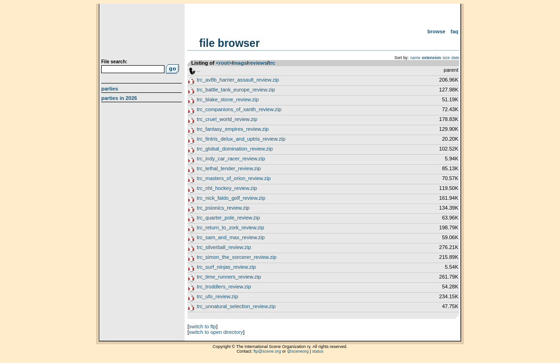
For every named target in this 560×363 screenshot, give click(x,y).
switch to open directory (216, 332)
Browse (436, 31)
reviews (257, 63)
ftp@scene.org (267, 351)
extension (431, 57)
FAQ (455, 31)
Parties (109, 88)
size (446, 57)
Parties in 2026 (119, 98)
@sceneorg (298, 351)
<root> (224, 63)
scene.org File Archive (142, 33)
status (317, 351)
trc (272, 63)
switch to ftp (202, 326)
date (455, 57)
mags (240, 63)
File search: (114, 61)
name (415, 57)
